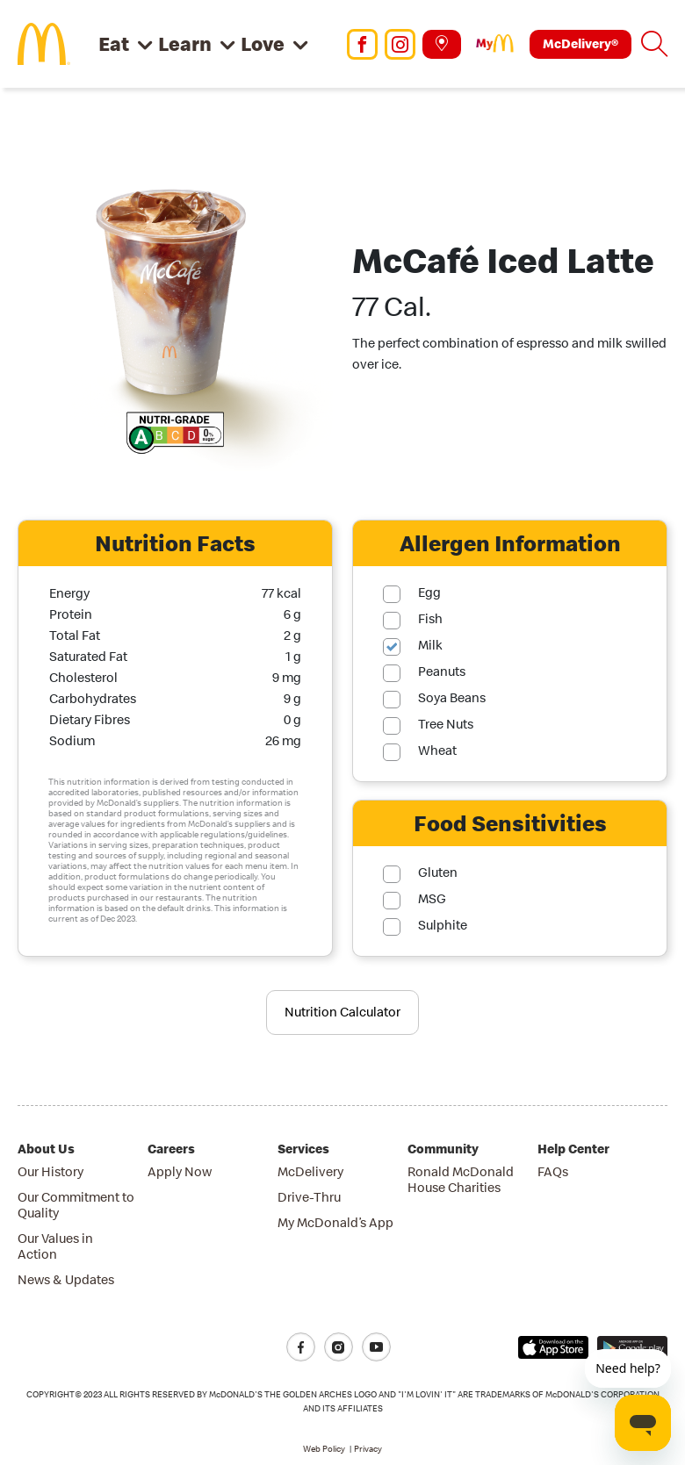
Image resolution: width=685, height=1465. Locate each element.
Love (263, 43)
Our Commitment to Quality (76, 1205)
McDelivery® (580, 43)
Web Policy (324, 1448)
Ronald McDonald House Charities (460, 1179)
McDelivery (310, 1171)
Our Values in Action (55, 1246)
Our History (50, 1171)
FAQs (552, 1171)
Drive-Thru (309, 1197)
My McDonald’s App (335, 1222)
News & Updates (66, 1279)
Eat (113, 43)
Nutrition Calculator (342, 1011)
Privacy (368, 1448)
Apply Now (180, 1171)
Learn (185, 43)
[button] (654, 44)
